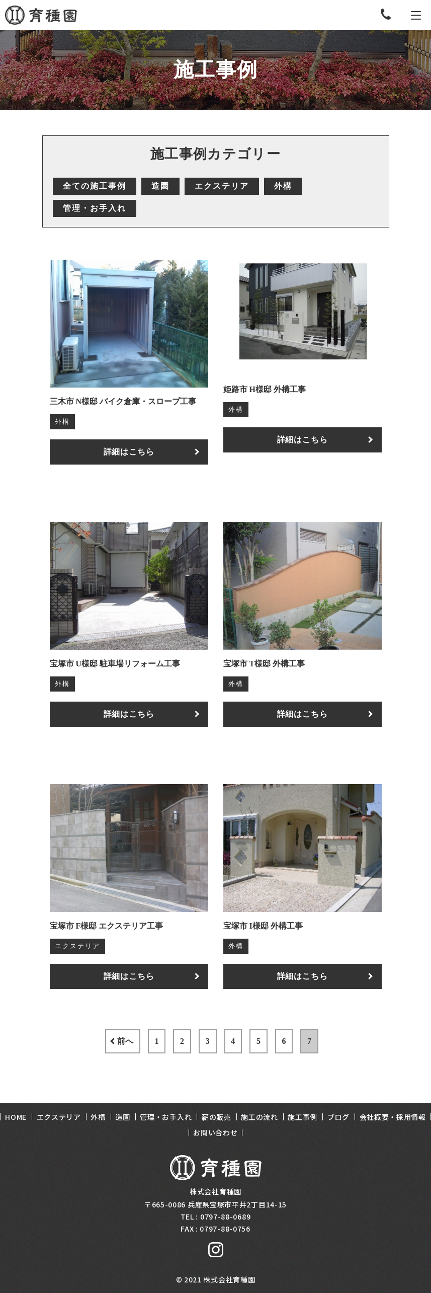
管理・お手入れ (94, 208)
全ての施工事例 (94, 186)
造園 (160, 186)
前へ (97, 1041)
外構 (283, 186)
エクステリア (222, 186)
